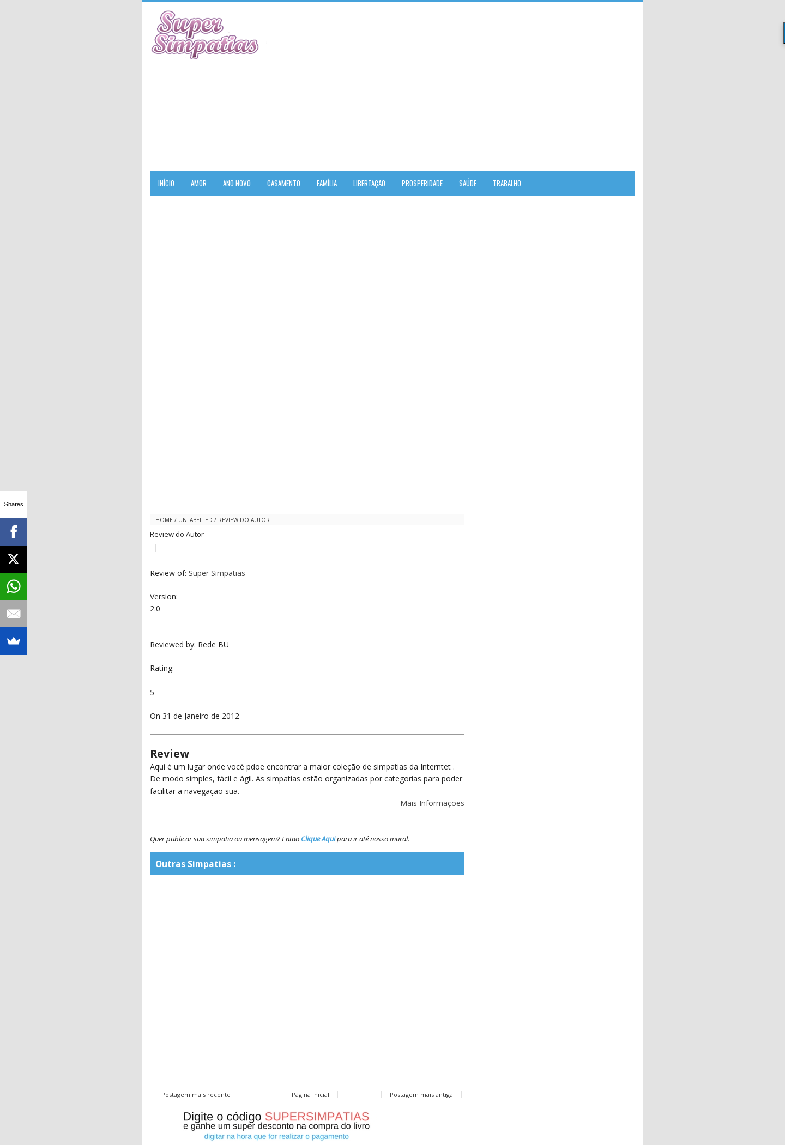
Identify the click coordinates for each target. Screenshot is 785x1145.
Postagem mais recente (196, 1095)
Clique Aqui (318, 839)
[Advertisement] (507, 86)
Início (166, 183)
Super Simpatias (217, 573)
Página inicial (310, 1095)
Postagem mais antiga (421, 1095)
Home (164, 520)
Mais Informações (432, 803)
